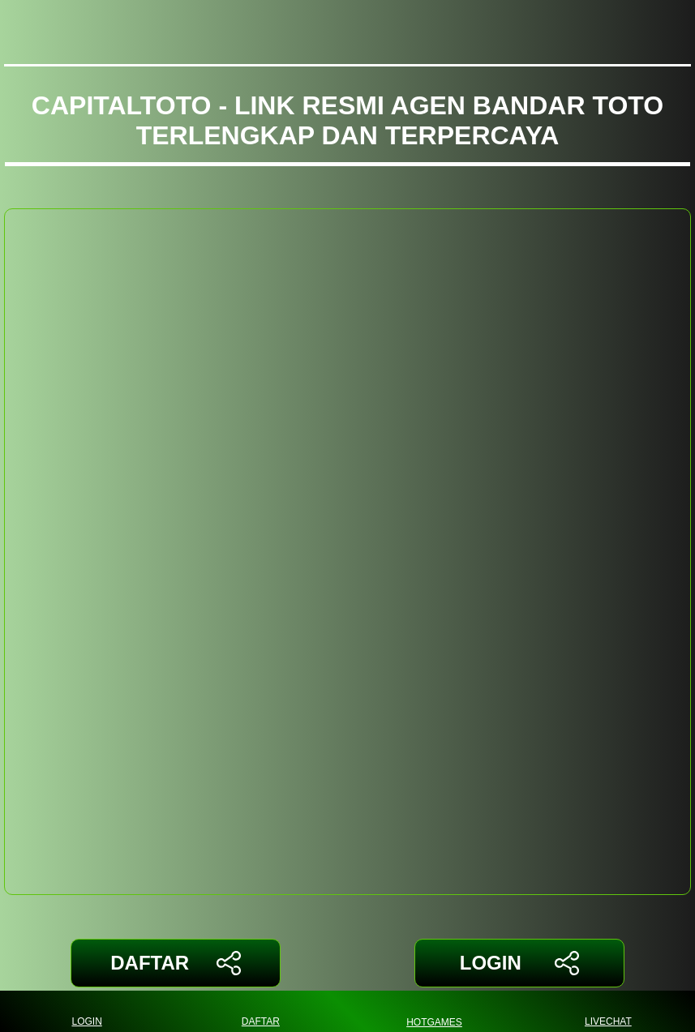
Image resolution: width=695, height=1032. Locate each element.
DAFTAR (175, 963)
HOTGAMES (434, 1011)
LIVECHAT (608, 1011)
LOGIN (519, 963)
